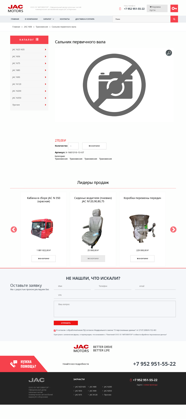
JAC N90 (16, 77)
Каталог (47, 19)
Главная (15, 19)
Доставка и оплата (84, 19)
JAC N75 (16, 63)
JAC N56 (28, 27)
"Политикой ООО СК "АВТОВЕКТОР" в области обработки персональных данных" (136, 335)
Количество (61, 145)
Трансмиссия (42, 27)
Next (173, 229)
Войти (174, 8)
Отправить (66, 323)
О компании (31, 19)
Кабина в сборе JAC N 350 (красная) (43, 199)
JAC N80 (16, 70)
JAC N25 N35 (18, 49)
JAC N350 (16, 97)
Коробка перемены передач (142, 198)
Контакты (65, 19)
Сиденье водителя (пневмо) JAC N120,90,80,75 (93, 199)
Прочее (16, 104)
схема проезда (150, 384)
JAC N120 (16, 84)
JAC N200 (16, 90)
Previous (13, 229)
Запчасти (79, 379)
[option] (43, 229)
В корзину (94, 146)
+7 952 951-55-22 (134, 8)
